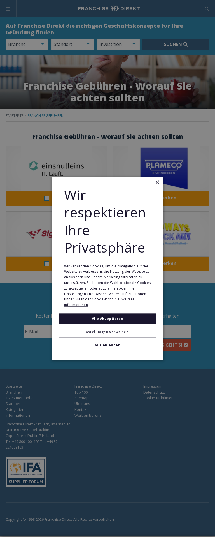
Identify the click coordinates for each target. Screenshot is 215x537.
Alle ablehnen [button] (107, 345)
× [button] (157, 182)
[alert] (107, 268)
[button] (107, 332)
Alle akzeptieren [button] (107, 318)
